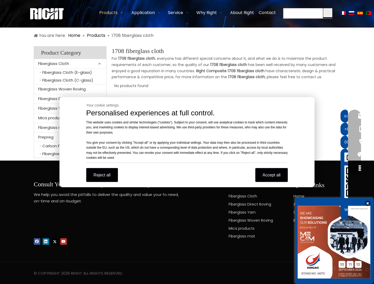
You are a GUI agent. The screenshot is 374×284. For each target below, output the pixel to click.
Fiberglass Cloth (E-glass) (67, 72)
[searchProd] (303, 13)
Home (298, 196)
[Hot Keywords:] (327, 12)
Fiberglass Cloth (53, 63)
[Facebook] (37, 241)
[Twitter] (54, 241)
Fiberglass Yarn (242, 212)
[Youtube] (63, 241)
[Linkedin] (46, 241)
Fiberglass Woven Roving (62, 89)
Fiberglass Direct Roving (250, 204)
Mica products (242, 228)
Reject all (102, 175)
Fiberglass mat (242, 236)
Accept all (271, 175)
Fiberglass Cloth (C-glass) (67, 80)
